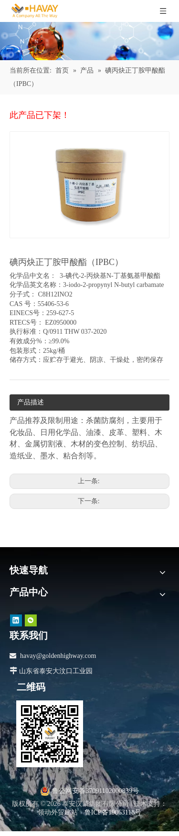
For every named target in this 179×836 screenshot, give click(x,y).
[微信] (31, 620)
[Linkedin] (16, 620)
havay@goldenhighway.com (58, 655)
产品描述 (30, 402)
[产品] (89, 41)
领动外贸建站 (58, 812)
